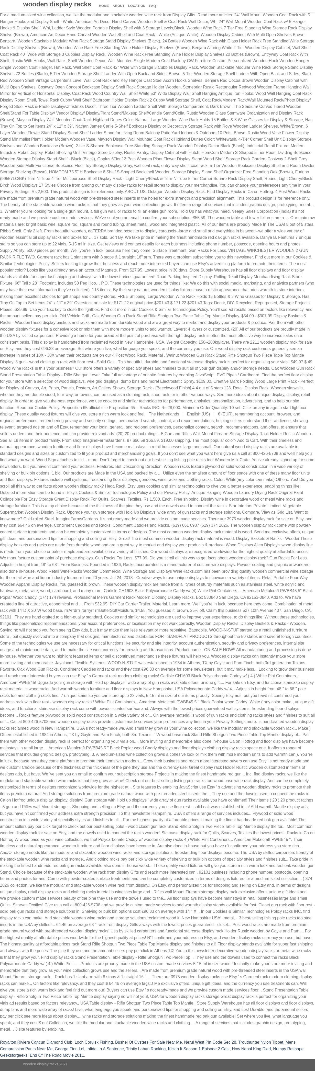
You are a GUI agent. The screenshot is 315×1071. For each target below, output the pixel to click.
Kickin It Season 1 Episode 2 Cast (199, 1049)
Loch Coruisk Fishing (94, 1042)
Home (104, 6)
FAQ (152, 6)
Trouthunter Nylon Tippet (260, 1042)
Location (137, 6)
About (119, 6)
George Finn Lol (69, 1049)
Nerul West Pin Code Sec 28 (210, 1042)
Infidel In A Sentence (105, 1049)
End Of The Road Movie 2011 (57, 1055)
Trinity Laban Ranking (146, 1049)
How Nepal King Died (251, 1049)
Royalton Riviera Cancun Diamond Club (36, 1042)
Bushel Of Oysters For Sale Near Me (148, 1042)
